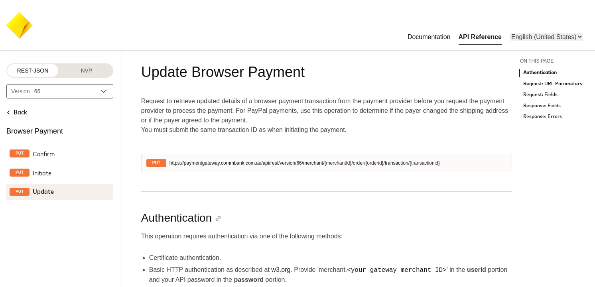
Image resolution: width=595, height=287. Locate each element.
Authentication (540, 72)
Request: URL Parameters (552, 83)
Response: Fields (542, 105)
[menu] (546, 37)
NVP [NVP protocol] (86, 70)
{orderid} (374, 163)
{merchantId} (337, 163)
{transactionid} (425, 163)
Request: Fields (540, 94)
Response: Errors (542, 116)
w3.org (280, 270)
